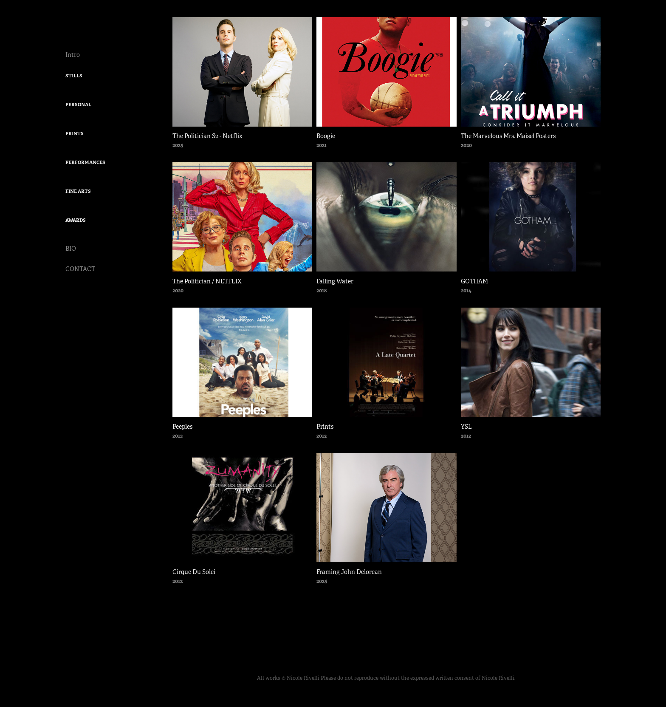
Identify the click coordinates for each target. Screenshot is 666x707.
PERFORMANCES (85, 162)
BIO (70, 248)
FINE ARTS (78, 191)
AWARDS (75, 220)
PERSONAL (78, 104)
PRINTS (74, 133)
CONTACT (80, 269)
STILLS (73, 76)
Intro (72, 55)
